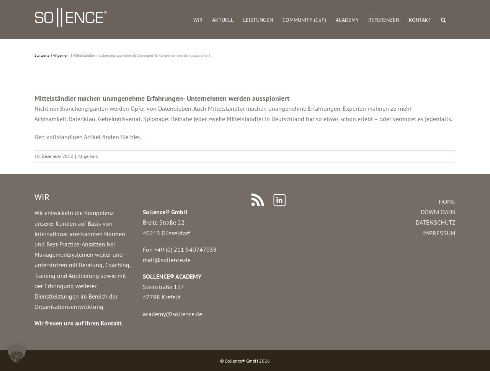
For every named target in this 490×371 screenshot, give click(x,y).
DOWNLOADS (438, 212)
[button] (443, 19)
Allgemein (88, 156)
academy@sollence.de (172, 314)
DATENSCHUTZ (436, 222)
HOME (447, 201)
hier (135, 137)
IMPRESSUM (439, 233)
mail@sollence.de (167, 260)
